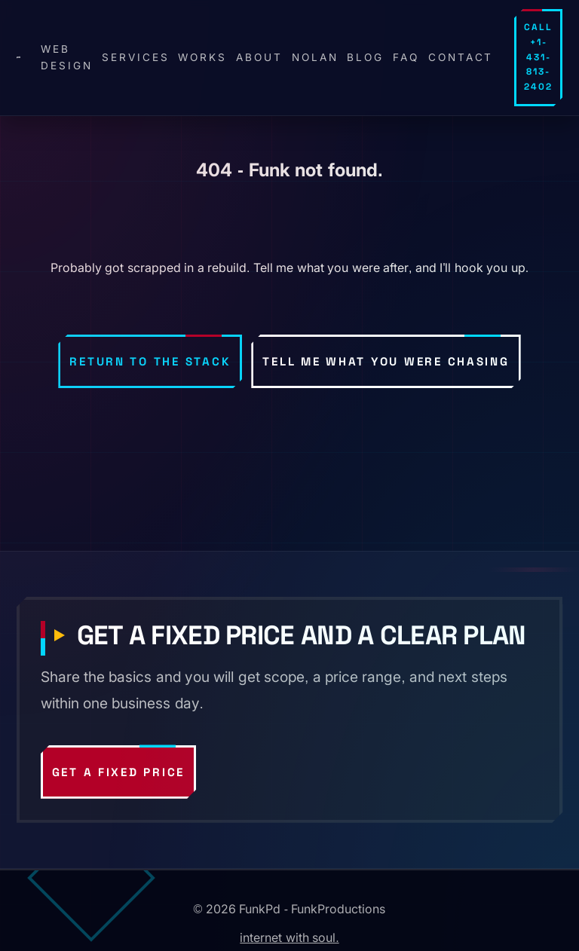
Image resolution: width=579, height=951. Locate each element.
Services (136, 57)
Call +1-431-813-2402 (538, 57)
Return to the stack (150, 361)
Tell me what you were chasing (385, 361)
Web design (67, 57)
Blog (365, 57)
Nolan (315, 57)
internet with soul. (289, 937)
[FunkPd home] (18, 57)
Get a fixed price (118, 772)
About (259, 57)
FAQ (406, 57)
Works (202, 57)
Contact (461, 57)
